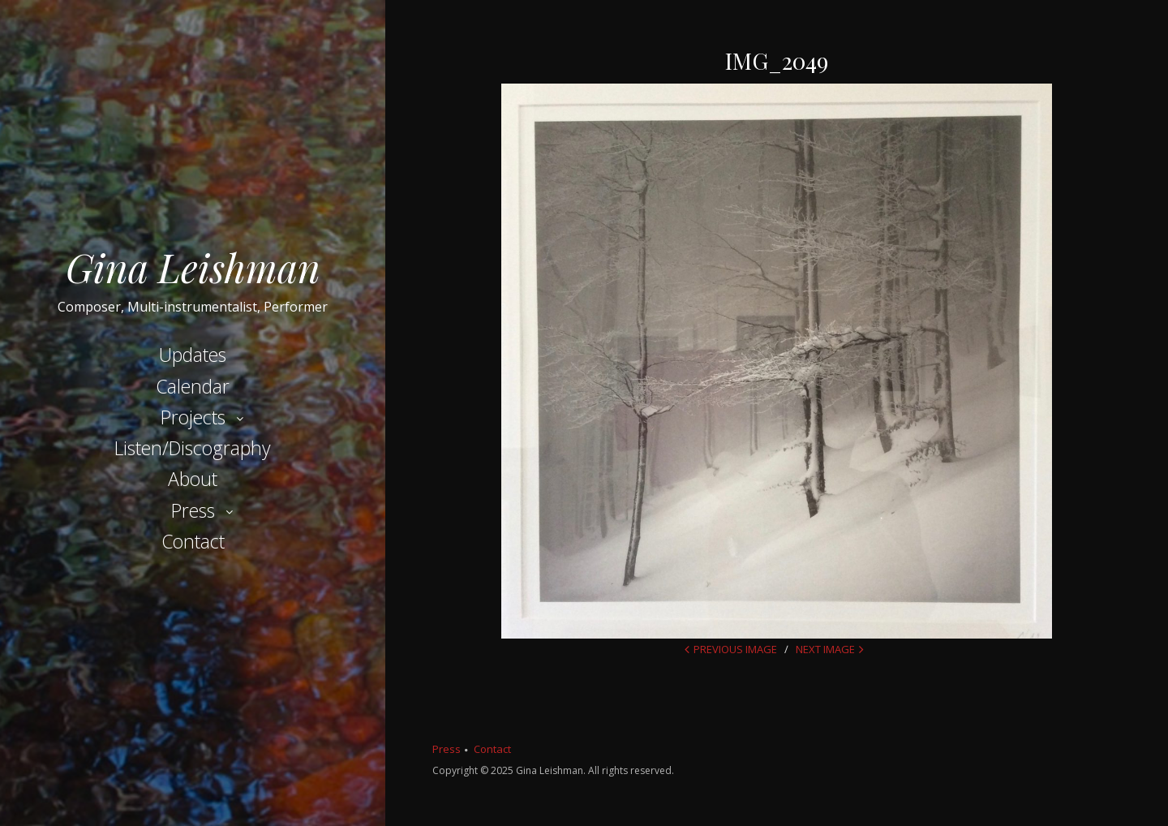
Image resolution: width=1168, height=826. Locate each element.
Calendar (193, 386)
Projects (193, 417)
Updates (192, 355)
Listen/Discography (192, 448)
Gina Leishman (193, 267)
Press (193, 510)
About (192, 479)
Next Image (825, 649)
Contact (193, 541)
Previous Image (735, 649)
